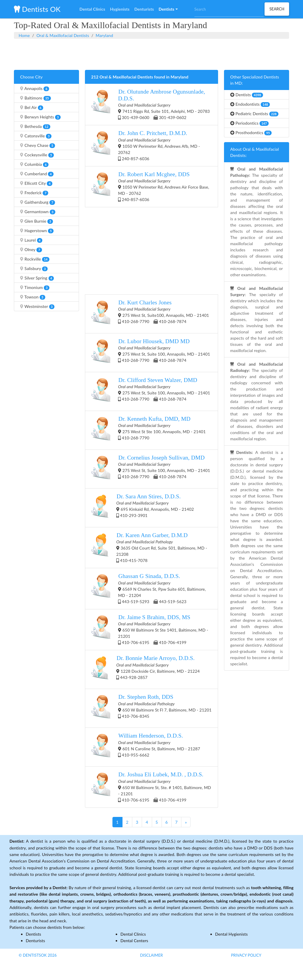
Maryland (104, 35)
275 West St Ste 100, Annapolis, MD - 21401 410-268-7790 (148, 430)
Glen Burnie (36, 221)
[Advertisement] (151, 53)
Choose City (31, 76)
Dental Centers (134, 940)
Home (24, 35)
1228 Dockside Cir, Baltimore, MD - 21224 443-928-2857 (145, 669)
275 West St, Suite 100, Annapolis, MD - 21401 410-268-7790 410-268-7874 (150, 352)
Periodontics (249, 123)
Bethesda (35, 126)
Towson (32, 297)
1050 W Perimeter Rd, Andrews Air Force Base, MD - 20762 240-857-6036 (150, 186)
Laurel (31, 240)
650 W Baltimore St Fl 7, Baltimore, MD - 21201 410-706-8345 (151, 708)
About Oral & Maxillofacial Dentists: (254, 152)
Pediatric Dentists (254, 113)
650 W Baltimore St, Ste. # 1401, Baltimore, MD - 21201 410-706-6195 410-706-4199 (151, 786)
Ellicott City (36, 183)
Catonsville (35, 136)
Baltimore (35, 98)
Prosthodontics (251, 132)
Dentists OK (37, 9)
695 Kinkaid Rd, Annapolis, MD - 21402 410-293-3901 (142, 508)
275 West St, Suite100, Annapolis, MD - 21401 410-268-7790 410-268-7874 (150, 314)
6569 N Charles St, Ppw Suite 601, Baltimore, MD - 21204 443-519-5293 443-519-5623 (148, 588)
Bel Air (31, 107)
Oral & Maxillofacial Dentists (62, 35)
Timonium (34, 287)
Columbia (34, 164)
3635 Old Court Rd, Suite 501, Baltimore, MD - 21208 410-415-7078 (149, 547)
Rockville (34, 259)
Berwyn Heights (40, 117)
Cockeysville (37, 155)
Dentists (246, 94)
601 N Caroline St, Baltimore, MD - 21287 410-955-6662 (145, 747)
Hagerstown (37, 230)
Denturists (35, 940)
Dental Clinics (133, 934)
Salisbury (34, 268)
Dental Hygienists (231, 934)
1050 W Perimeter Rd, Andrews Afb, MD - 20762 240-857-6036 (145, 145)
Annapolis (34, 88)
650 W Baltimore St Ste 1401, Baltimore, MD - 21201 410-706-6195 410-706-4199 (149, 629)
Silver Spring (37, 278)
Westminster (37, 306)
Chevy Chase (37, 145)
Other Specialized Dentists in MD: (254, 80)
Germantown (37, 211)
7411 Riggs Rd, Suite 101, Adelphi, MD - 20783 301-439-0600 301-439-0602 (150, 104)
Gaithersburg (37, 202)
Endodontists (250, 104)
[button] (168, 9)
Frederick (34, 192)
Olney (31, 249)
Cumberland (37, 173)
